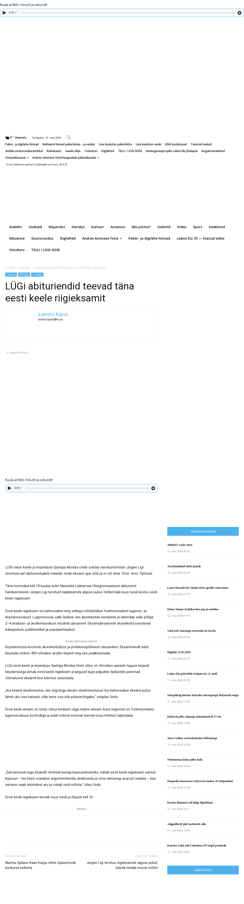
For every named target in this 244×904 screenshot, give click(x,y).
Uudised (37, 274)
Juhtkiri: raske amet (179, 545)
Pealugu (24, 274)
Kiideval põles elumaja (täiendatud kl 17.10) (194, 716)
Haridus (25, 268)
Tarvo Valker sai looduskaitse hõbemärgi (192, 738)
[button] (68, 137)
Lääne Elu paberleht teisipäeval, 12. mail (192, 673)
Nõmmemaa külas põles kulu (185, 759)
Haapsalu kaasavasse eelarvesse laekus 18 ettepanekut (200, 781)
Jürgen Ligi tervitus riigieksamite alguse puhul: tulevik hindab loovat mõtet (122, 865)
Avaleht (10, 268)
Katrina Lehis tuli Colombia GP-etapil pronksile (196, 845)
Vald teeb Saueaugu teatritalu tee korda (191, 630)
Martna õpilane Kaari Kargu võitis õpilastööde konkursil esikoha (40, 865)
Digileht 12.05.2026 (179, 652)
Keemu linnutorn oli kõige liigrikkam (190, 802)
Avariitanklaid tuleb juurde (184, 566)
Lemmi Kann (53, 314)
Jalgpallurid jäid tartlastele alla (186, 824)
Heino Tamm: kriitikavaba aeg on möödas (193, 609)
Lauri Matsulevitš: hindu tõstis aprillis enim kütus (198, 587)
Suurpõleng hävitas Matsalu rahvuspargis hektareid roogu (203, 695)
